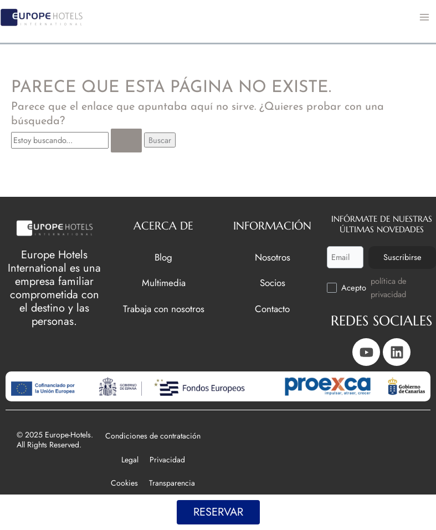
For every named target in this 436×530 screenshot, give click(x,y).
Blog (163, 256)
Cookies (124, 482)
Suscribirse (401, 256)
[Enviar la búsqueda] (126, 140)
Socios (272, 282)
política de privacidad (389, 287)
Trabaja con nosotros (163, 307)
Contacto (272, 307)
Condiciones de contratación (153, 435)
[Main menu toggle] (424, 17)
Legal (130, 459)
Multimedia (164, 282)
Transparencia (172, 482)
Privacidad (167, 459)
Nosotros (272, 256)
